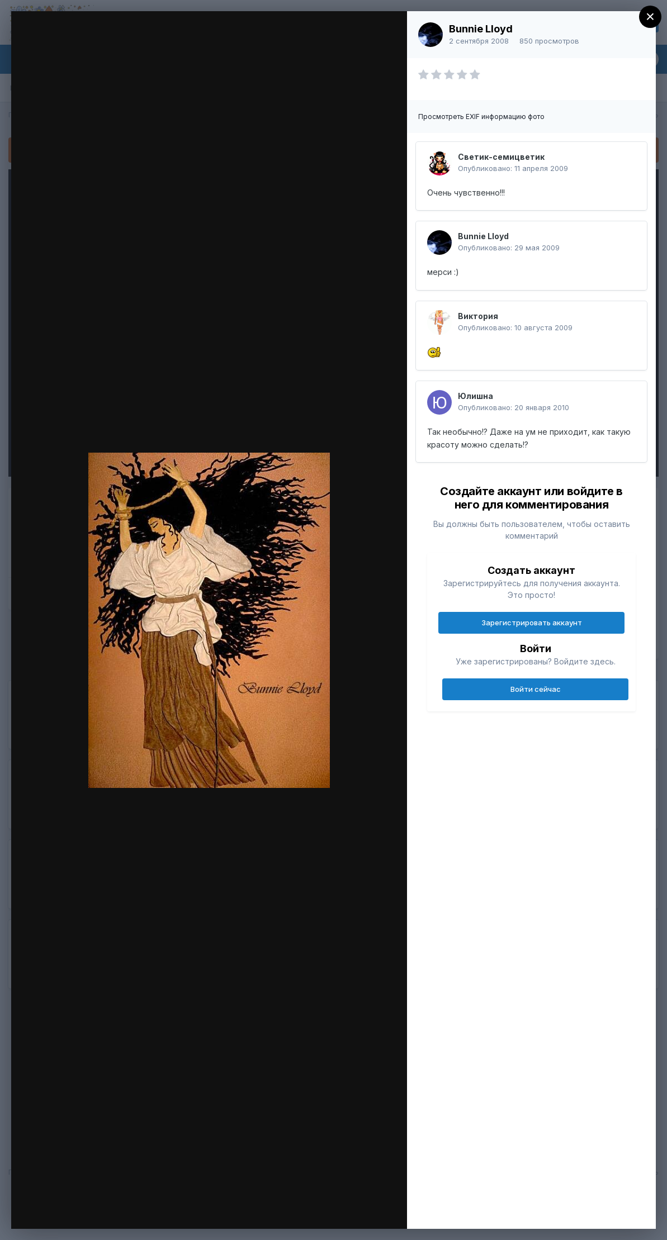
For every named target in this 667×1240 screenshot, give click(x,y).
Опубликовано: (513, 168)
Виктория (478, 316)
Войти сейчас (535, 689)
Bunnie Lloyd (481, 29)
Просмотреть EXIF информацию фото (481, 116)
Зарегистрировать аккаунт (531, 622)
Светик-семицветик (501, 156)
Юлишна (475, 396)
